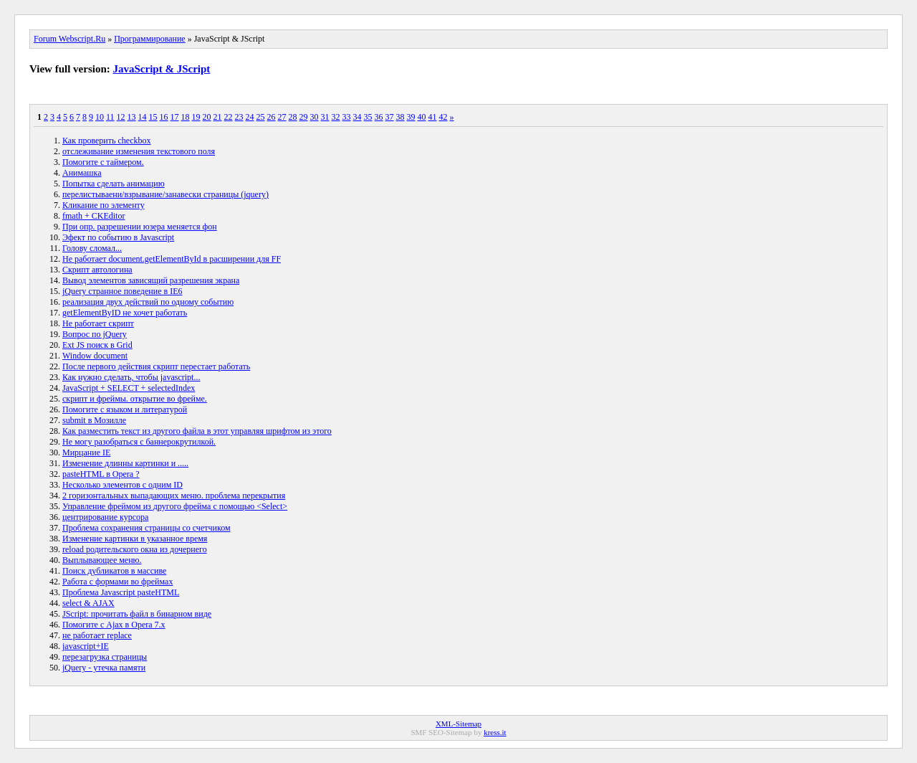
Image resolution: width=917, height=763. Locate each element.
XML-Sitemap (458, 723)
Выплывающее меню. (102, 560)
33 (346, 117)
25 (260, 117)
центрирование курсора (105, 517)
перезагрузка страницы (104, 657)
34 (357, 117)
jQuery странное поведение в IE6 (122, 291)
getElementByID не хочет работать (124, 313)
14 (142, 117)
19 (196, 117)
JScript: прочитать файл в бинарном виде (136, 614)
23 (239, 117)
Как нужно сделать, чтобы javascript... (131, 377)
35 (368, 117)
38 (400, 117)
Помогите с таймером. (103, 162)
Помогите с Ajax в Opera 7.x (113, 625)
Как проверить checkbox (106, 141)
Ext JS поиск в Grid (97, 345)
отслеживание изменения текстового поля (138, 151)
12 (121, 117)
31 (325, 117)
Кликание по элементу (103, 205)
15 (153, 117)
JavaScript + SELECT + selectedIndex (128, 388)
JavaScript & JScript (162, 69)
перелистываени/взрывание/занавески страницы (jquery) (165, 194)
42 (443, 117)
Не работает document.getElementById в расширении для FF (171, 259)
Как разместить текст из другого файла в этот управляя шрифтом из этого (197, 431)
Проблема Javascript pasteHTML (120, 592)
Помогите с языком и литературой (124, 409)
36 (379, 117)
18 (185, 117)
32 (336, 117)
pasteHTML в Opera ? (101, 474)
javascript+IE (85, 646)
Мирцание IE (86, 452)
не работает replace (97, 635)
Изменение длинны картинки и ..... (125, 463)
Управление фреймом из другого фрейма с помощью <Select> (174, 506)
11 (110, 117)
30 (314, 117)
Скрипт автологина (97, 270)
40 (422, 117)
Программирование (150, 39)
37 (389, 117)
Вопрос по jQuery (94, 334)
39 (411, 117)
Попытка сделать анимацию (113, 184)
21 (217, 117)
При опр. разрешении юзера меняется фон (139, 227)
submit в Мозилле (94, 420)
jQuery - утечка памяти (103, 668)
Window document (95, 356)
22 (228, 117)
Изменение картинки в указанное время (134, 539)
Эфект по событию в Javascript (118, 237)
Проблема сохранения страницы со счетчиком (146, 528)
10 (99, 117)
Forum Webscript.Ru (69, 39)
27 (282, 117)
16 (164, 117)
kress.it (495, 732)
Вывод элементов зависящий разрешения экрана (150, 280)
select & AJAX (88, 603)
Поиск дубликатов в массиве (114, 571)
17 (175, 117)
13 (132, 117)
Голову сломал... (92, 248)
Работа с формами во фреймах (117, 582)
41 (432, 117)
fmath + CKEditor (93, 216)
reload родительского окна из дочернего (134, 549)
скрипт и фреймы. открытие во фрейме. (134, 399)
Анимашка (82, 173)
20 (207, 117)
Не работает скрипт (98, 323)
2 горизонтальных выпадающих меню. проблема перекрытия (173, 495)
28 (293, 117)
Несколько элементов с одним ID (122, 485)
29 (303, 117)
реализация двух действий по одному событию (148, 302)
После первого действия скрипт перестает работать (156, 366)
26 (271, 117)
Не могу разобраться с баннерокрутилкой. (139, 442)
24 (250, 117)
